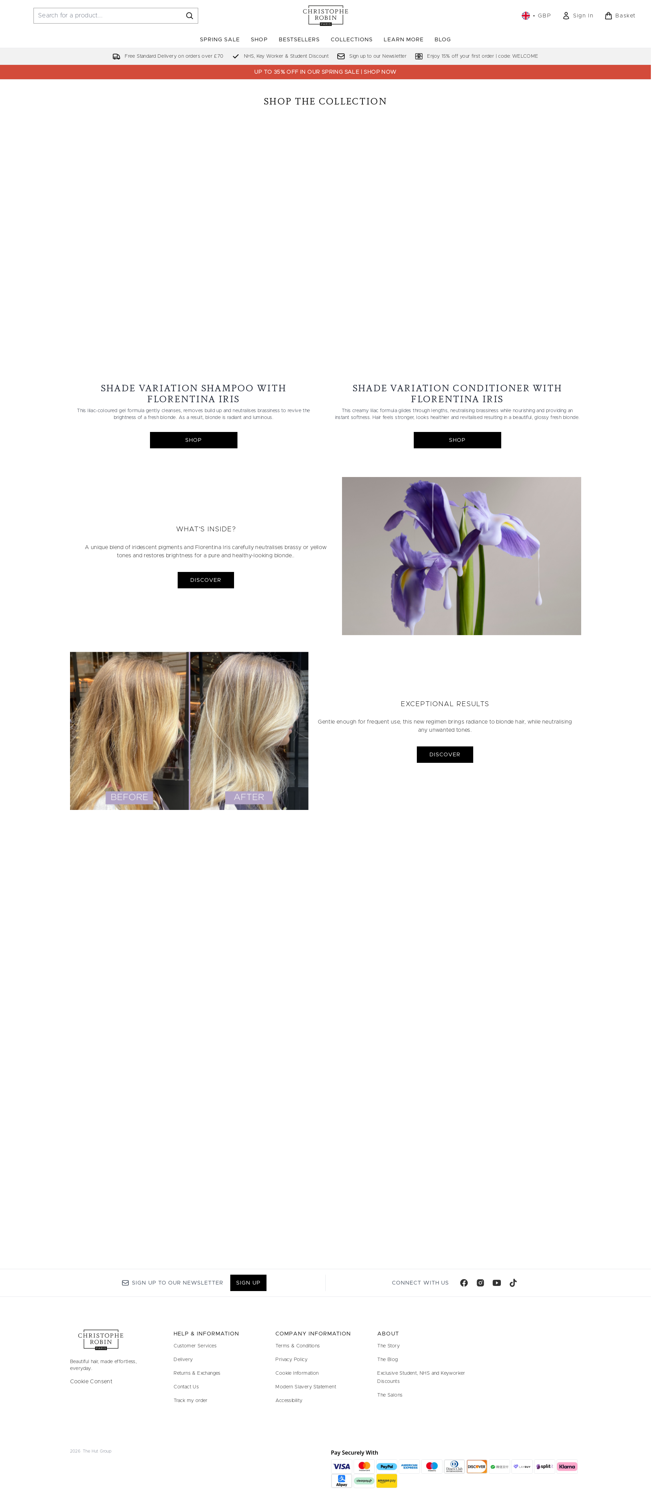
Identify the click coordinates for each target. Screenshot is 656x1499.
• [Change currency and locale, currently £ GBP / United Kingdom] (536, 16)
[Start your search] (116, 15)
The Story (388, 1346)
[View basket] (620, 16)
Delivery (183, 1359)
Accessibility (288, 1400)
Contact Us (186, 1387)
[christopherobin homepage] (325, 15)
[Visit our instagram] (480, 1283)
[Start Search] (190, 15)
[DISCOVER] (461, 609)
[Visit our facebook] (464, 1283)
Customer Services (195, 1346)
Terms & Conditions (297, 1346)
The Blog (387, 1359)
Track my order (191, 1400)
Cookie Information (296, 1373)
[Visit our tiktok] (513, 1283)
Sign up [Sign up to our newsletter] (248, 1283)
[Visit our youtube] (497, 1283)
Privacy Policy (291, 1359)
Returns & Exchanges (197, 1373)
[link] (578, 16)
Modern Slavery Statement (305, 1387)
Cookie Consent (91, 1381)
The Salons (389, 1395)
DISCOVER (205, 633)
